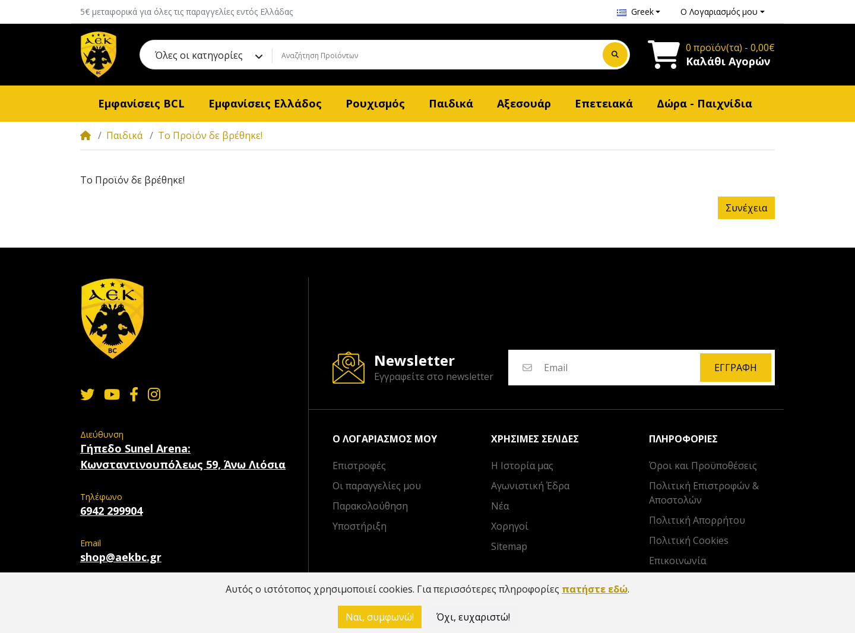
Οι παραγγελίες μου (376, 485)
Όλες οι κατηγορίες (199, 55)
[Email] (621, 367)
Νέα (500, 505)
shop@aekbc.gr (121, 557)
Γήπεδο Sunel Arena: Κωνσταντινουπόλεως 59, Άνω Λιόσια (183, 456)
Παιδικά (124, 135)
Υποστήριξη (359, 526)
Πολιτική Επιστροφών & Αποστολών (704, 493)
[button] (639, 12)
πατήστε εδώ (595, 589)
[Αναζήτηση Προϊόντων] (435, 56)
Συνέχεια (746, 207)
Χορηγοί (509, 526)
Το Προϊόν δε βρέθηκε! (210, 135)
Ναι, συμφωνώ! (380, 616)
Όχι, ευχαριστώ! (473, 616)
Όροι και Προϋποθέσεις (703, 465)
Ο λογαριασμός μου (384, 439)
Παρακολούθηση (370, 505)
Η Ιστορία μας (522, 465)
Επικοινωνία (677, 560)
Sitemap (509, 546)
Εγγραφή (735, 367)
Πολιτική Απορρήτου (697, 520)
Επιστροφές (359, 465)
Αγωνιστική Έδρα (530, 485)
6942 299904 (111, 511)
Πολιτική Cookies (689, 540)
